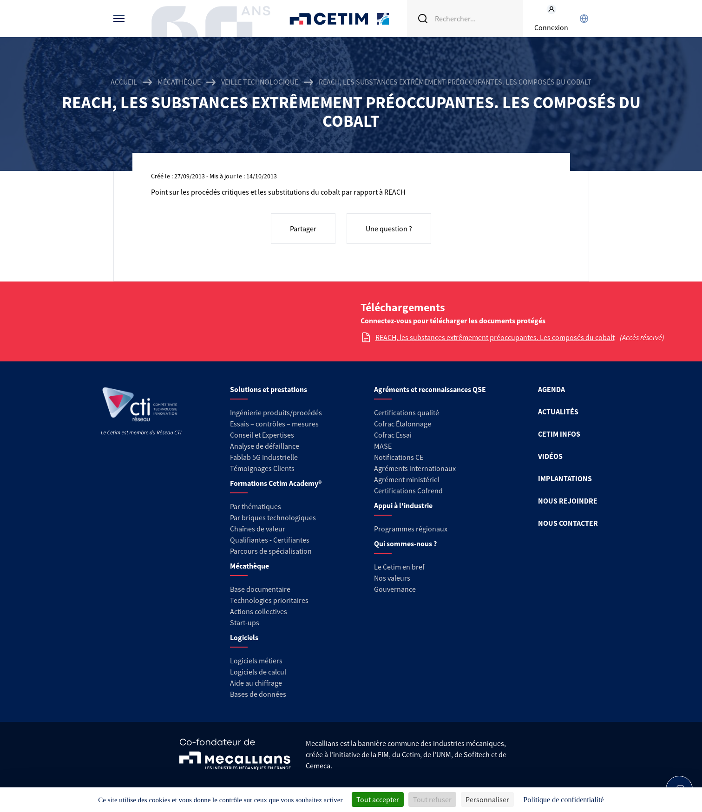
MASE (383, 446)
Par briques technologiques (273, 517)
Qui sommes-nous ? (405, 543)
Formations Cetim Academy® (275, 483)
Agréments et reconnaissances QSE (430, 389)
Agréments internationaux (415, 468)
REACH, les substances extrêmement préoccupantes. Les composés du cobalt (495, 337)
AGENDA (551, 389)
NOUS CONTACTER (568, 523)
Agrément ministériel (407, 479)
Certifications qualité (406, 412)
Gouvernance (395, 589)
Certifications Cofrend (408, 490)
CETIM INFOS (559, 434)
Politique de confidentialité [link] (563, 800)
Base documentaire (260, 589)
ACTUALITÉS (558, 411)
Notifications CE (398, 457)
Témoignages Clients (262, 468)
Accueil (124, 82)
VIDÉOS (550, 456)
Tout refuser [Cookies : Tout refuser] (432, 799)
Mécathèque (179, 82)
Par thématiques (255, 506)
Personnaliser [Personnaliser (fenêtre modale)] (487, 799)
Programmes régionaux (410, 528)
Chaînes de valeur (257, 528)
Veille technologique (259, 82)
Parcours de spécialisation (271, 551)
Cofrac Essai (393, 434)
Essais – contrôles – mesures (274, 423)
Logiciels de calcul (258, 671)
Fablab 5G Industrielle (264, 457)
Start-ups (244, 622)
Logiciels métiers (256, 660)
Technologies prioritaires (269, 600)
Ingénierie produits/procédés (276, 412)
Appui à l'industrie (403, 505)
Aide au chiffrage (256, 683)
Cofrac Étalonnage (402, 423)
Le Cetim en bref (399, 566)
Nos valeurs (392, 578)
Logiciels (244, 637)
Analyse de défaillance (264, 446)
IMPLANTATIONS (565, 478)
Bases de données (258, 694)
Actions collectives (258, 611)
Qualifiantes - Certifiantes (269, 539)
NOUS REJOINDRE (567, 500)
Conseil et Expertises (262, 434)
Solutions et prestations (268, 389)
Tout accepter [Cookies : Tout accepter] (377, 799)
